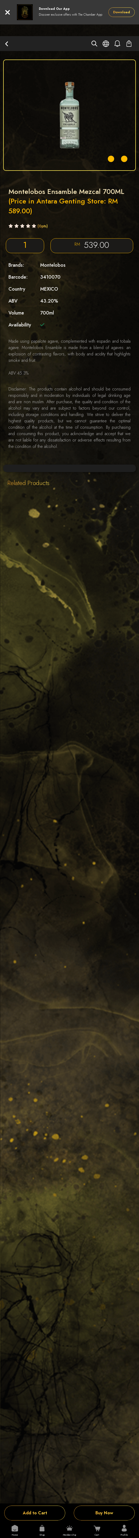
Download (121, 12)
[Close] (7, 12)
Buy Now (104, 1513)
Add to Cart (35, 1513)
